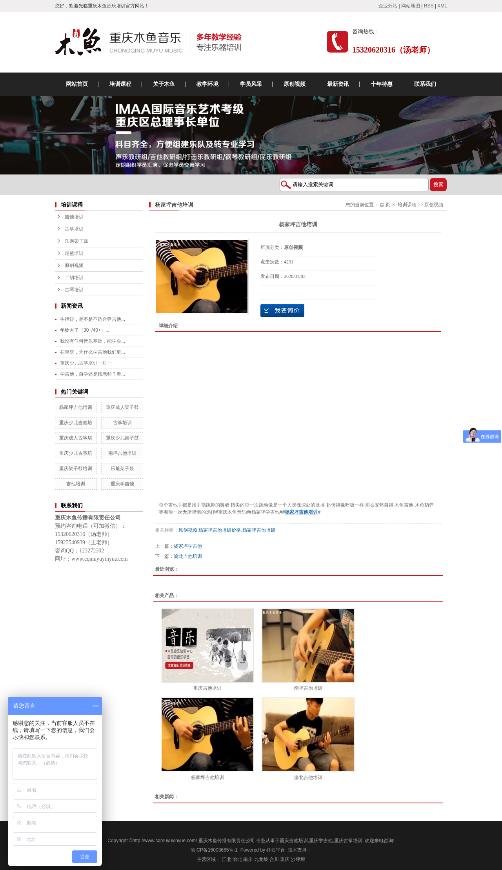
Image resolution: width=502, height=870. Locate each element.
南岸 (248, 859)
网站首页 (77, 84)
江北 (226, 859)
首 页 (385, 204)
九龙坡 (261, 859)
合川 (274, 859)
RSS (429, 6)
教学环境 (207, 84)
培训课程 (120, 84)
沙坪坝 (298, 859)
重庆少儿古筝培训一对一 (86, 363)
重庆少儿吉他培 (75, 422)
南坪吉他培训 (122, 453)
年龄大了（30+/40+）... (84, 330)
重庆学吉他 (122, 484)
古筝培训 (74, 229)
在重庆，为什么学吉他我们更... (92, 352)
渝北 (237, 859)
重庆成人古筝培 (75, 438)
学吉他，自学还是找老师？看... (92, 374)
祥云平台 (275, 850)
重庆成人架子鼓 (122, 407)
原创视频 (295, 84)
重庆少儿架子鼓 (122, 438)
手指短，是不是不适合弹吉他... (92, 319)
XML (442, 6)
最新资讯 (338, 84)
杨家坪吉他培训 (75, 407)
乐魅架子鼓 (76, 241)
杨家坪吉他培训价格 (219, 530)
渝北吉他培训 (188, 556)
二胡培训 (74, 277)
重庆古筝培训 (348, 840)
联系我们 (425, 84)
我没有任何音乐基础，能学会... (92, 341)
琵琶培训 (74, 253)
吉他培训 (74, 217)
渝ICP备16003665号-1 (214, 850)
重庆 (284, 859)
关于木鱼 (164, 84)
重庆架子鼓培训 (75, 468)
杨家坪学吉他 (188, 546)
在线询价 (282, 310)
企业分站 (387, 6)
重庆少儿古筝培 (75, 453)
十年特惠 (382, 84)
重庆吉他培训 (207, 688)
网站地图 (410, 6)
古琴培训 (74, 289)
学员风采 (251, 84)
